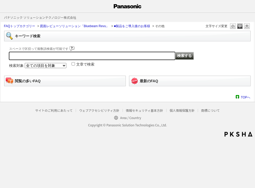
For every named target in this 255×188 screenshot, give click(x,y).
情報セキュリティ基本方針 (144, 110)
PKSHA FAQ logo (238, 134)
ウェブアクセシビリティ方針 (99, 110)
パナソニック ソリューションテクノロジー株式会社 (40, 17)
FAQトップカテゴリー (19, 26)
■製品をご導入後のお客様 (132, 26)
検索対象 (16, 65)
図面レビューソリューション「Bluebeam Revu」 (74, 26)
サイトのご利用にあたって (53, 110)
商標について (210, 110)
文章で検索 (85, 64)
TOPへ (245, 97)
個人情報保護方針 (182, 110)
